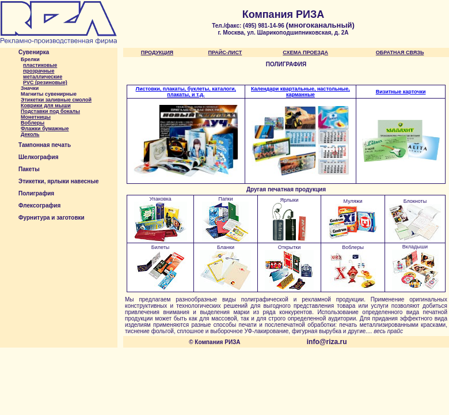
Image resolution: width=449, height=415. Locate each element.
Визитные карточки (401, 92)
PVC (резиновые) (45, 82)
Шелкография (38, 157)
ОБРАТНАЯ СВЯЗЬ (400, 52)
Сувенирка (33, 52)
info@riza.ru (327, 342)
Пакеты (29, 169)
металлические (42, 77)
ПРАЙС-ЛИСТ (225, 52)
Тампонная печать (44, 145)
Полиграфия (36, 193)
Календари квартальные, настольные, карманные (300, 91)
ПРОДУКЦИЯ (157, 52)
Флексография (39, 205)
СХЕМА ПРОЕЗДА (305, 52)
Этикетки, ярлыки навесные (58, 181)
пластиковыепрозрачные (40, 68)
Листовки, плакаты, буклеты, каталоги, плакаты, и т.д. (186, 91)
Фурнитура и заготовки (51, 217)
